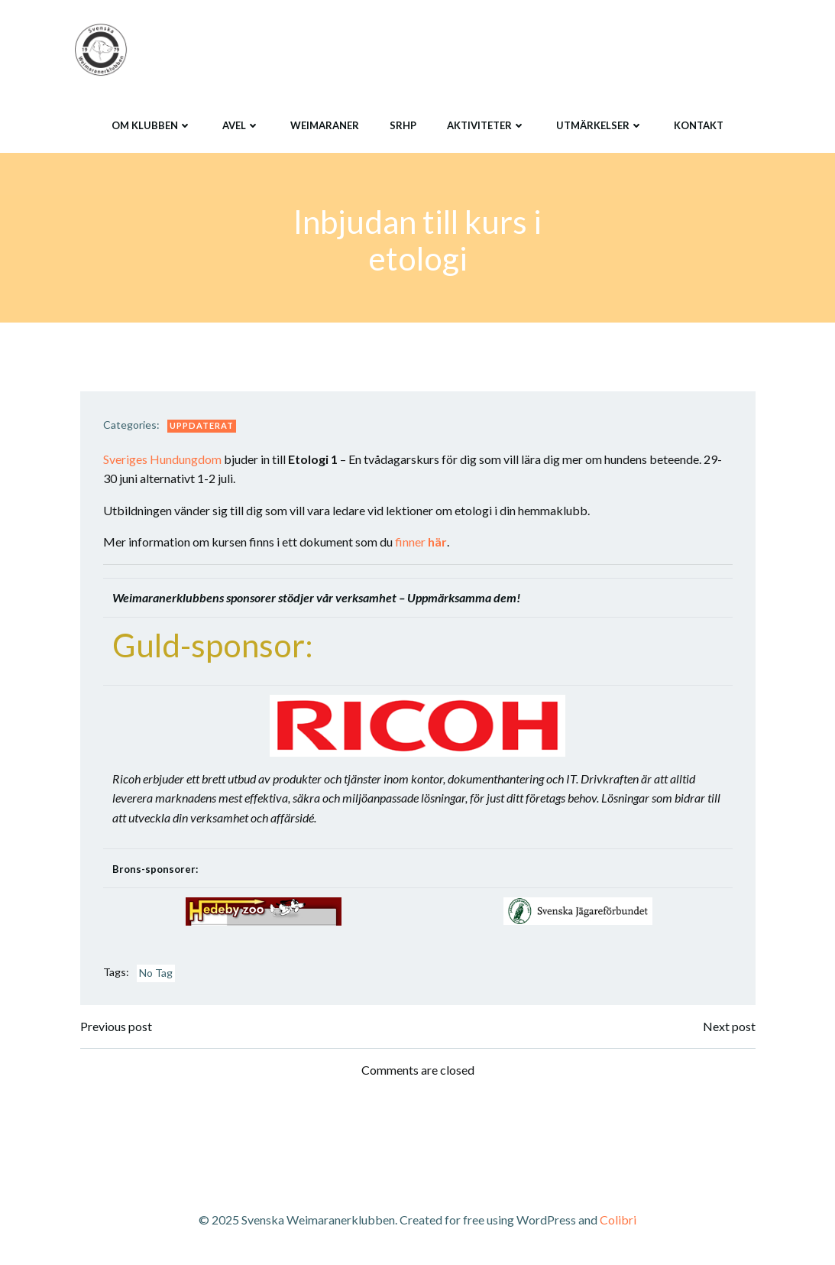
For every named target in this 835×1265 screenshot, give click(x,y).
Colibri (618, 1219)
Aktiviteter (486, 125)
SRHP (403, 125)
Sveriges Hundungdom (162, 459)
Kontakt (698, 125)
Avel (241, 125)
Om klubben (152, 125)
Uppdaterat (202, 425)
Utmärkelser (599, 125)
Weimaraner (324, 125)
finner (421, 541)
